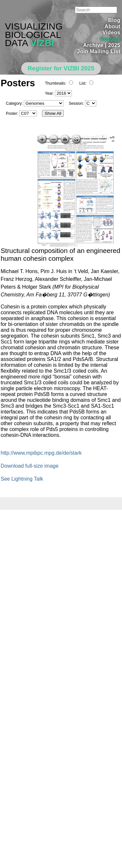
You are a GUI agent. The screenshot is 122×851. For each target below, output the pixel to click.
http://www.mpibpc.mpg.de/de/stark (41, 453)
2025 (114, 45)
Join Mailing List (99, 51)
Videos (111, 32)
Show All (53, 113)
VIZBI (42, 43)
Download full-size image (30, 466)
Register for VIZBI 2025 (61, 68)
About (112, 26)
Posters (110, 39)
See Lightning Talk (22, 479)
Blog (114, 20)
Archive (93, 45)
